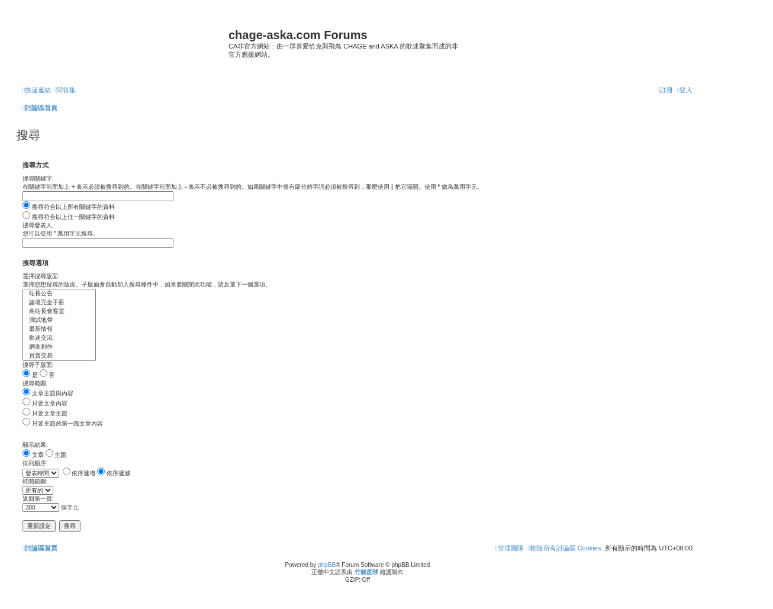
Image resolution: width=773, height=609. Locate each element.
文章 (33, 455)
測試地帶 (59, 320)
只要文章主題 (44, 413)
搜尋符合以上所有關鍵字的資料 (68, 207)
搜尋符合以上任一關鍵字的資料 (68, 217)
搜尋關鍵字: (38, 178)
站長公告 (59, 293)
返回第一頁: (38, 498)
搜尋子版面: (38, 365)
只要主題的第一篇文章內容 (62, 423)
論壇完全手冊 (59, 302)
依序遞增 (79, 473)
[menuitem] (65, 90)
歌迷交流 (59, 338)
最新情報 (59, 329)
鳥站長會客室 (59, 311)
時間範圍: (35, 481)
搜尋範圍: (35, 383)
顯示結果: (35, 445)
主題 (56, 455)
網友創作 (59, 347)
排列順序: (35, 463)
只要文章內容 (44, 403)
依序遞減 (113, 473)
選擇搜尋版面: (41, 276)
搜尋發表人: (38, 225)
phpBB (327, 565)
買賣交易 (59, 356)
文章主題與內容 (47, 393)
